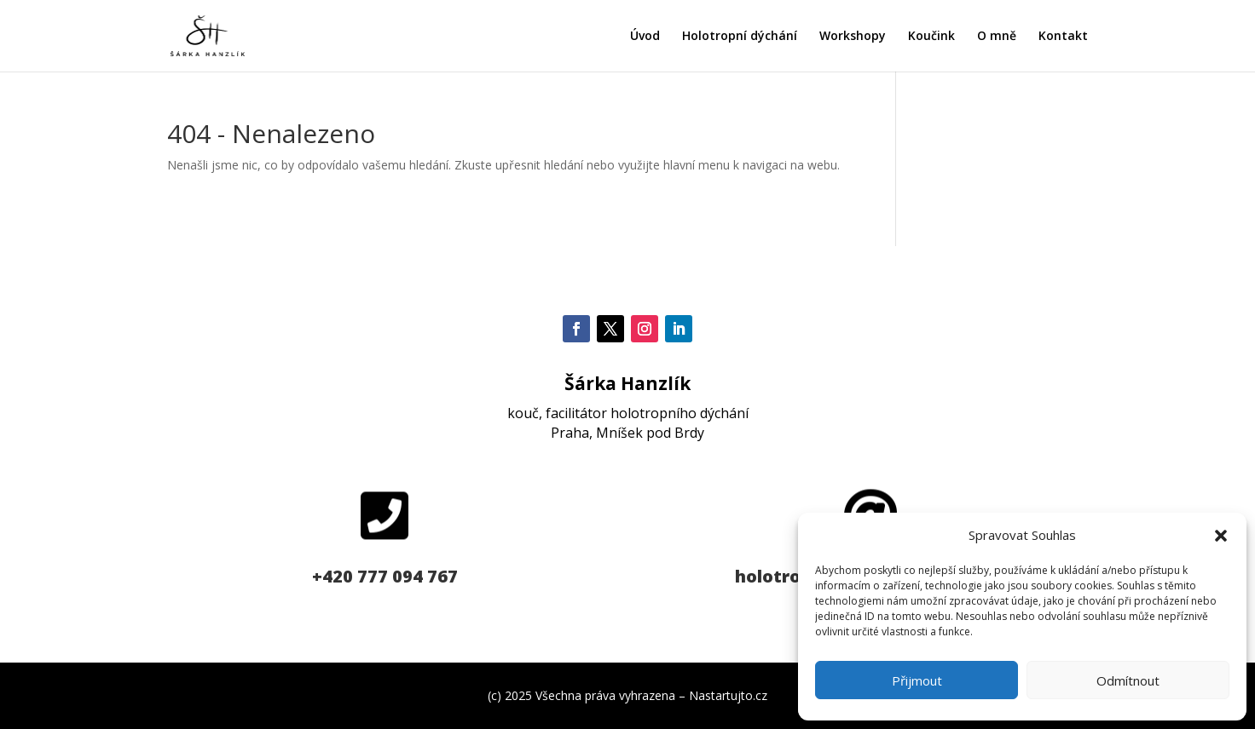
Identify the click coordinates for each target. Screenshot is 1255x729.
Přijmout (917, 680)
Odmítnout (1128, 680)
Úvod (645, 36)
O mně (996, 36)
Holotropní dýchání (739, 36)
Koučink (931, 36)
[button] (1220, 535)
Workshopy (852, 36)
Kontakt (1063, 36)
